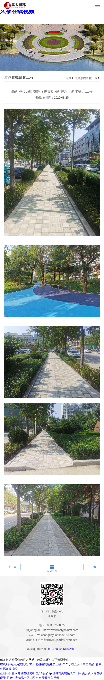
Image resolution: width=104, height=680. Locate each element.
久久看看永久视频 (47, 677)
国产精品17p (43, 673)
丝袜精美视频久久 (64, 673)
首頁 (68, 78)
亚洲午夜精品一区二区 (21, 677)
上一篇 (12, 567)
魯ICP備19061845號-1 (62, 648)
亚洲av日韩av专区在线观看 (17, 673)
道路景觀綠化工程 (86, 78)
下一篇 (91, 567)
